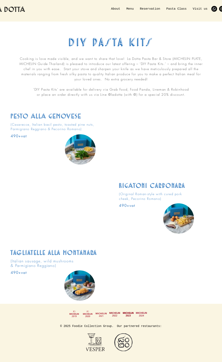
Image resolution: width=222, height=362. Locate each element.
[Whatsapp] (214, 9)
